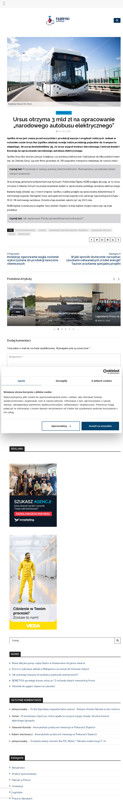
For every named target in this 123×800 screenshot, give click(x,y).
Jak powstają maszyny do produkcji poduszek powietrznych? (45, 674)
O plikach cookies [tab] (101, 380)
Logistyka (17, 792)
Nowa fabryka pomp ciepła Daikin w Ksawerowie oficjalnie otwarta (48, 663)
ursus (12, 234)
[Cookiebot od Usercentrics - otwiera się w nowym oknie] (105, 371)
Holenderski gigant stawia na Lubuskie (33, 686)
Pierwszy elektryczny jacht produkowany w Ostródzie (62, 314)
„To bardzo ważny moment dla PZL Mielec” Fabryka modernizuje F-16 (67, 741)
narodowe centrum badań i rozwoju (68, 230)
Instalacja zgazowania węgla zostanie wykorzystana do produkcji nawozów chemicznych (34, 258)
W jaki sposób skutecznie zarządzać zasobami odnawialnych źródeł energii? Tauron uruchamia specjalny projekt (93, 258)
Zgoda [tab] (21, 380)
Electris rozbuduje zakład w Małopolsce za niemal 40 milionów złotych (50, 669)
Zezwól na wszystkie (100, 426)
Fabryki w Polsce (21, 780)
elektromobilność (25, 230)
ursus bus (24, 234)
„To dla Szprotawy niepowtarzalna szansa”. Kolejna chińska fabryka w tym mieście (74, 709)
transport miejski (101, 230)
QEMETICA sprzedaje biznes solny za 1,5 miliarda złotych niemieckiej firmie (53, 680)
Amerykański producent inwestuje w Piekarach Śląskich (64, 727)
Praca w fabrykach (22, 798)
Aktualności (64, 113)
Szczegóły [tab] (61, 380)
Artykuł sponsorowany (24, 773)
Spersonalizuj (61, 426)
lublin (42, 230)
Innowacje (17, 786)
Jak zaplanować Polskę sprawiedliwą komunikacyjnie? (53, 218)
